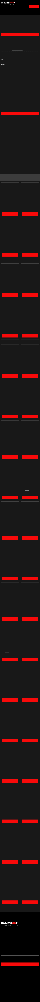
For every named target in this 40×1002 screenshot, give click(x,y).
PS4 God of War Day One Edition (10, 717)
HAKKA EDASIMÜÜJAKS (8, 962)
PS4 (13, 75)
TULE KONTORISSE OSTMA (9, 971)
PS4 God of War (10, 271)
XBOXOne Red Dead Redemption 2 (29, 272)
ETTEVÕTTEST (5, 959)
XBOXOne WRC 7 (30, 635)
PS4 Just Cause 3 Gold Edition (30, 798)
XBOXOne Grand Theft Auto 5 (30, 879)
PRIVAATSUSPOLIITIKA (8, 969)
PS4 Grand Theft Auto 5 (30, 919)
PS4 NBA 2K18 (10, 675)
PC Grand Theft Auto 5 (9, 878)
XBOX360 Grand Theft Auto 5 (30, 838)
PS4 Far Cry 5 (30, 352)
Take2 (14, 82)
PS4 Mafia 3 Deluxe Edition (30, 474)
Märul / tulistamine (18, 79)
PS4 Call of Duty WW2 (10, 594)
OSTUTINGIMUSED (6, 966)
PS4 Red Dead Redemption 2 (10, 312)
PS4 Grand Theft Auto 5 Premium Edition (30, 231)
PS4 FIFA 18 (10, 473)
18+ (13, 72)
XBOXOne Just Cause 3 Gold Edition (10, 838)
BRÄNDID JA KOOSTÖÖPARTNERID (12, 964)
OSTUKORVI (34, 7)
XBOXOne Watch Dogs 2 (10, 798)
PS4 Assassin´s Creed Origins (30, 595)
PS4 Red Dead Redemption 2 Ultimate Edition (25, 69)
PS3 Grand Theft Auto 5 (10, 919)
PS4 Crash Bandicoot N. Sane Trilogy (10, 352)
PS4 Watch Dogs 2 (30, 756)
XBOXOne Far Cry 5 (30, 311)
